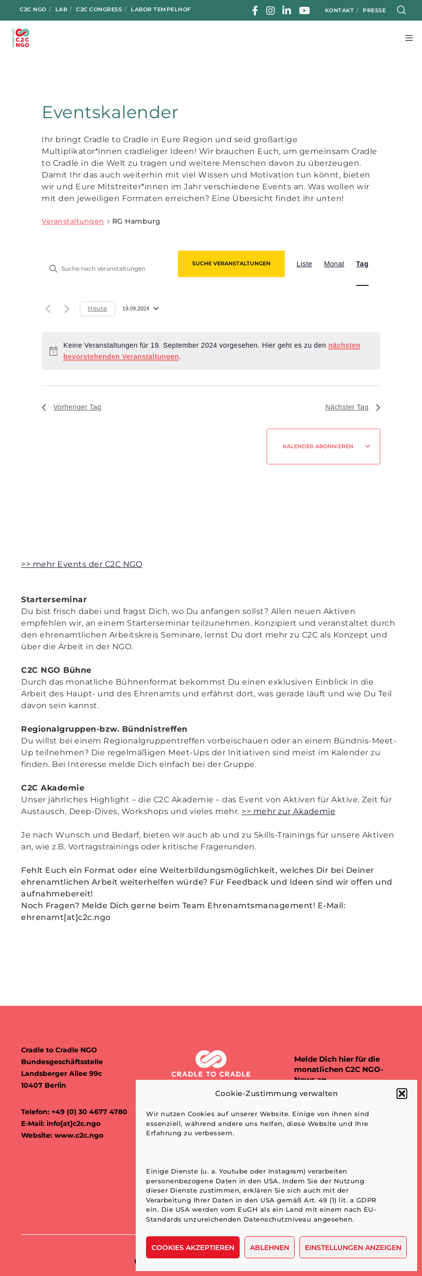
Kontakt (339, 10)
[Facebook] (255, 11)
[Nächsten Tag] (67, 308)
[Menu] (406, 38)
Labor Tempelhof (161, 9)
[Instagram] (270, 11)
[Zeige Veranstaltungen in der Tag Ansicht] (362, 263)
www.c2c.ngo (78, 1135)
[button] (402, 1093)
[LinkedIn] (287, 11)
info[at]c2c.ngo (73, 1123)
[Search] (402, 10)
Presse (374, 10)
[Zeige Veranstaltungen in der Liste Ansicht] (304, 263)
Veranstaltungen (73, 221)
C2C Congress (99, 9)
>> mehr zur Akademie (288, 811)
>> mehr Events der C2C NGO (81, 564)
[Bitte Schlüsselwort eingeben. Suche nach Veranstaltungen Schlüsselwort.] (107, 268)
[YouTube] (305, 11)
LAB (61, 9)
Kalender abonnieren (318, 446)
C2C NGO (33, 9)
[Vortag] (47, 308)
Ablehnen (269, 1247)
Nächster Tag (352, 407)
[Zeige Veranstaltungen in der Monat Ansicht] (334, 263)
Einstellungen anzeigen (353, 1247)
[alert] (211, 351)
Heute (97, 308)
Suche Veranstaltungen (231, 263)
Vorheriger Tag (71, 407)
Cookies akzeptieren (192, 1247)
